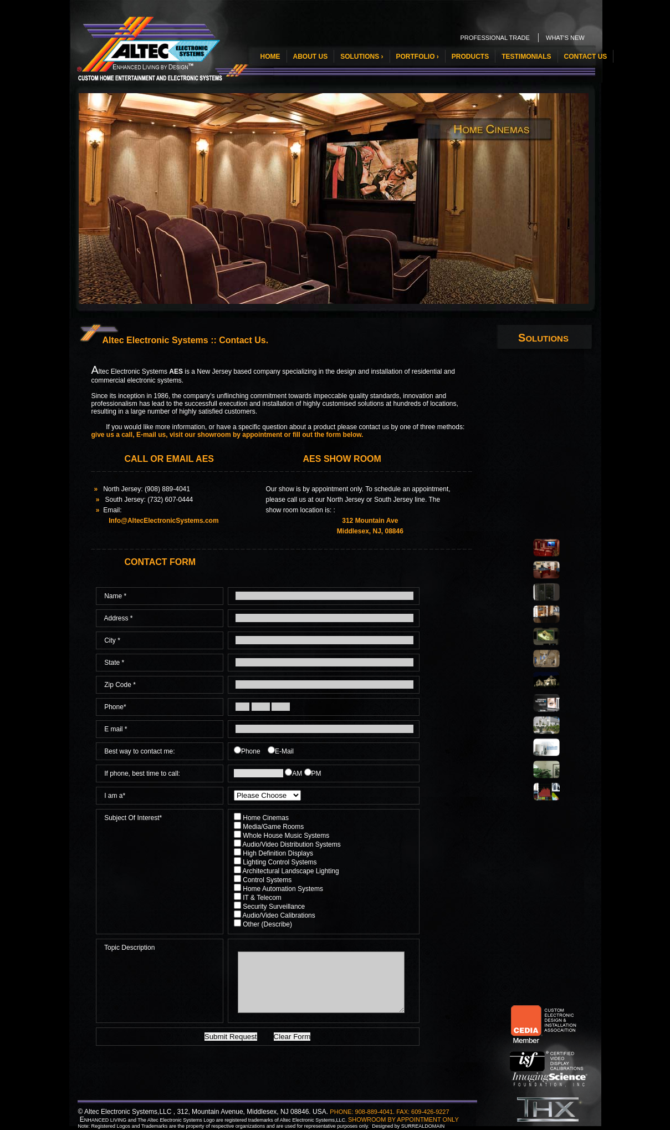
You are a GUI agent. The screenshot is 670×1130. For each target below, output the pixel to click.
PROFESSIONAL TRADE (495, 37)
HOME (270, 56)
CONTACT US (585, 56)
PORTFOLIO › (417, 56)
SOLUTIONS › (361, 56)
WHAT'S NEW (565, 37)
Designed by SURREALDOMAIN (408, 1126)
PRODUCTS (470, 56)
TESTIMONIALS (526, 56)
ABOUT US (310, 56)
